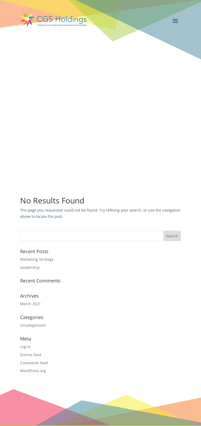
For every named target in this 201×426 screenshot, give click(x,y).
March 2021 (30, 303)
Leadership (30, 267)
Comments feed (34, 362)
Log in (25, 346)
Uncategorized (33, 325)
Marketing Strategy (36, 259)
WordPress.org (33, 370)
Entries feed (30, 354)
